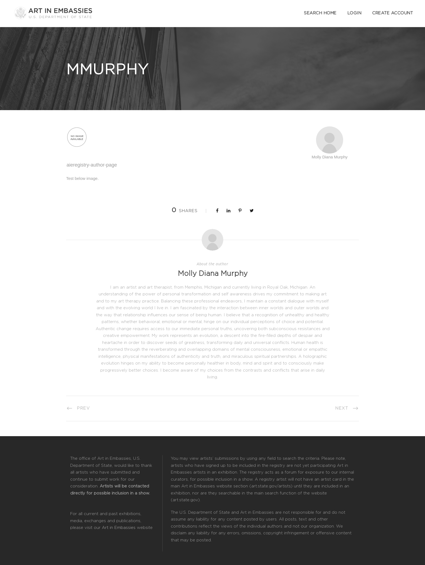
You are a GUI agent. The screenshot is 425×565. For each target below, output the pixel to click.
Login (354, 13)
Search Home (320, 13)
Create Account (392, 13)
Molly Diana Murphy (212, 273)
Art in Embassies (119, 528)
